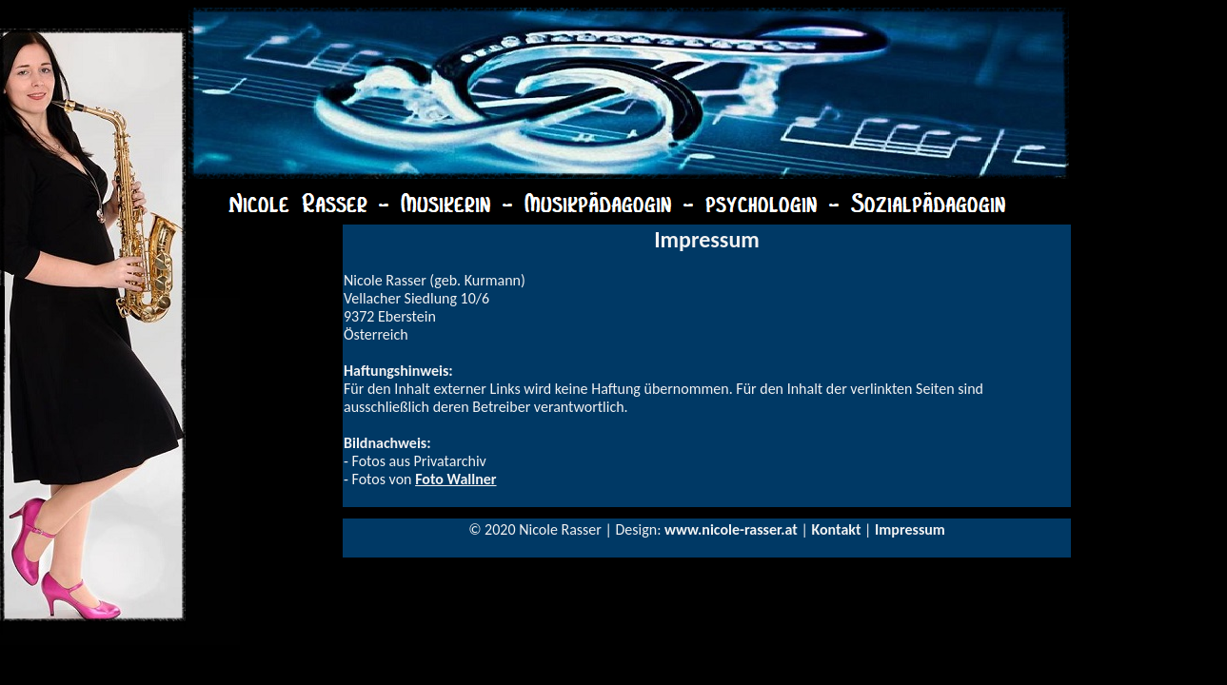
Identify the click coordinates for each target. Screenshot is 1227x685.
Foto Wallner (455, 479)
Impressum (910, 529)
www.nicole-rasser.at (731, 529)
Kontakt (836, 529)
